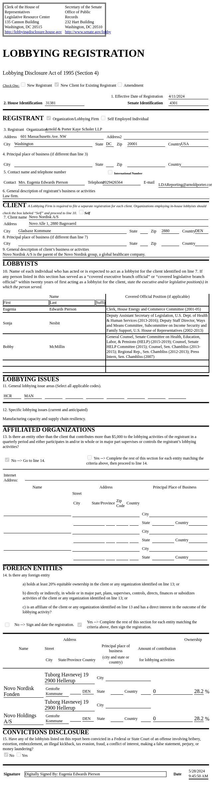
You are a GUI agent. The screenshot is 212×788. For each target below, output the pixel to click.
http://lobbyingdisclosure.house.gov (33, 32)
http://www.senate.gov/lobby (88, 32)
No (9, 755)
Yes (22, 755)
